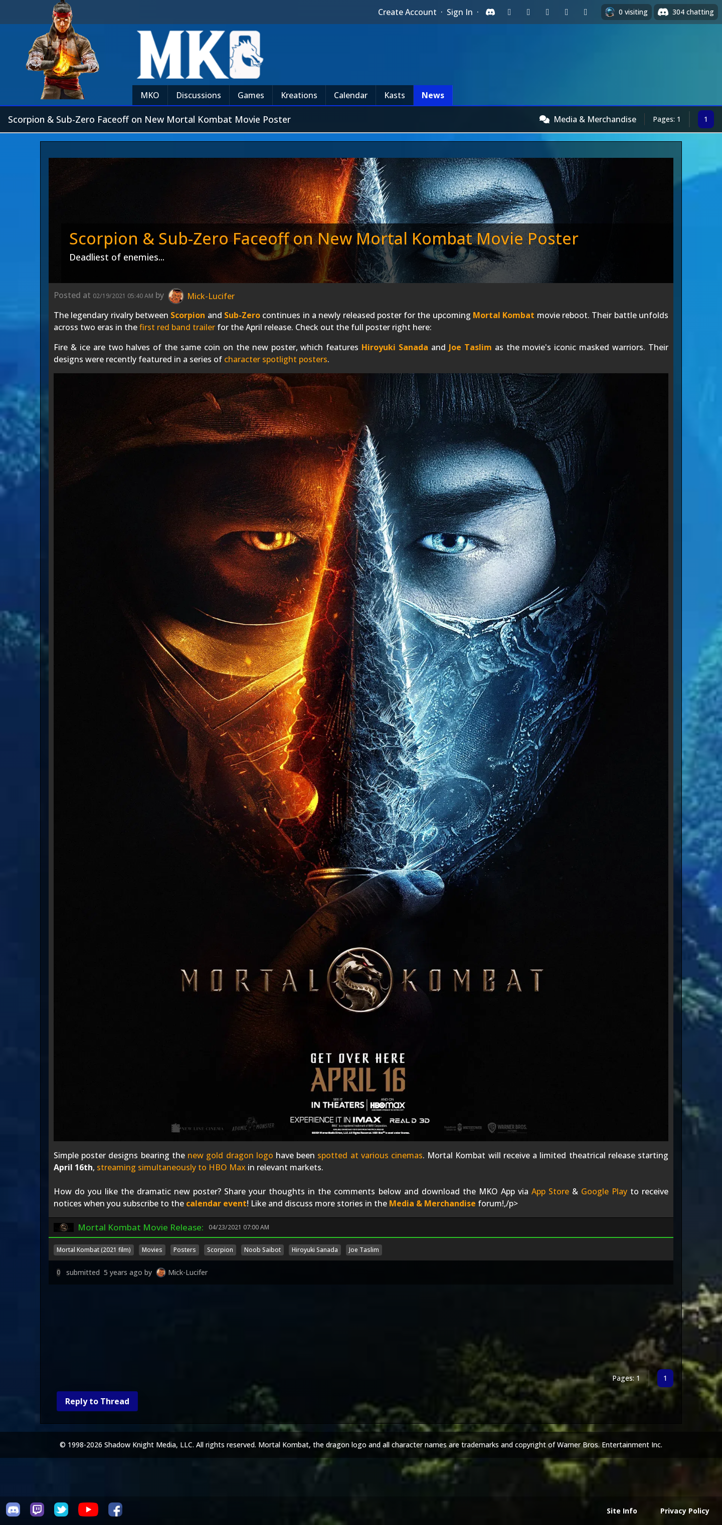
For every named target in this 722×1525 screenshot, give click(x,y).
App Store (550, 1191)
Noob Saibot (262, 1249)
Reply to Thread (97, 1401)
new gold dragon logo (230, 1155)
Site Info (622, 1510)
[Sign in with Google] (528, 12)
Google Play (604, 1191)
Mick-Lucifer (188, 1272)
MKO (149, 95)
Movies (152, 1249)
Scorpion (187, 315)
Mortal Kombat (503, 315)
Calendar (351, 95)
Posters (184, 1249)
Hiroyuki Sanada (395, 347)
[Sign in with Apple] (566, 12)
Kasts (394, 95)
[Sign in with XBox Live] (585, 12)
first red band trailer (177, 327)
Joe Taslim (470, 347)
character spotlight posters (275, 359)
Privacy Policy (684, 1510)
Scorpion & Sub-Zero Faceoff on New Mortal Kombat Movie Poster (324, 238)
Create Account (407, 12)
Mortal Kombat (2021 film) (94, 1249)
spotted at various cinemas (370, 1155)
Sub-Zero (242, 315)
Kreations (299, 95)
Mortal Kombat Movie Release (140, 1227)
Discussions (198, 95)
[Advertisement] (349, 1329)
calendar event (216, 1203)
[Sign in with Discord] (490, 12)
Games (251, 95)
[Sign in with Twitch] (509, 12)
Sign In (460, 12)
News (433, 95)
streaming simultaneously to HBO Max (171, 1167)
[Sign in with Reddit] (547, 12)
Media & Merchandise (595, 119)
